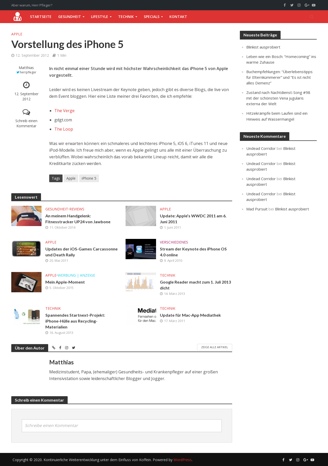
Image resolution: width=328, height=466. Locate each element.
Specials (151, 16)
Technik (126, 16)
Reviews (76, 209)
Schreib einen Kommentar (26, 123)
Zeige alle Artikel (214, 347)
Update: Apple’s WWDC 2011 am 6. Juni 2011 (193, 218)
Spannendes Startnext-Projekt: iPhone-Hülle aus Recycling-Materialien (75, 321)
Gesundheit (69, 16)
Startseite (41, 16)
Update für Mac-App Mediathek (190, 315)
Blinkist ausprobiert (263, 47)
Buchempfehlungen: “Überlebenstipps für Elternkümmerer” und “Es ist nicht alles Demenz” (279, 77)
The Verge (64, 110)
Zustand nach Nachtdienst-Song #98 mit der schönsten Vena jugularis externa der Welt (278, 98)
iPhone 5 (89, 178)
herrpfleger (28, 72)
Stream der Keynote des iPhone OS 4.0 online (193, 251)
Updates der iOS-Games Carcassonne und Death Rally (81, 251)
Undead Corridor (261, 148)
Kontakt (178, 16)
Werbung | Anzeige (76, 275)
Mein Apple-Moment (65, 281)
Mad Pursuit (257, 208)
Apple (16, 34)
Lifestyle (99, 16)
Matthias (26, 67)
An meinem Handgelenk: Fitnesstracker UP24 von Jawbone (77, 218)
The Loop (63, 129)
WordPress (182, 459)
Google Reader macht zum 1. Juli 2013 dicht (195, 284)
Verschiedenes (174, 242)
